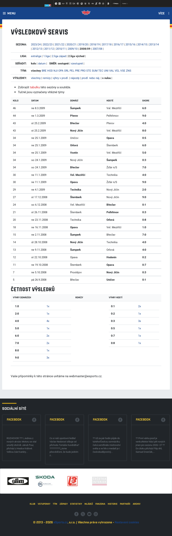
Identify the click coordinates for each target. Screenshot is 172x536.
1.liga (46, 56)
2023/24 (36, 44)
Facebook (14, 449)
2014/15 (142, 44)
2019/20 (83, 44)
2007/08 (97, 48)
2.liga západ (59, 56)
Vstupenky (44, 520)
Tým (55, 520)
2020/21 (71, 44)
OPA (60, 70)
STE (88, 70)
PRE (77, 70)
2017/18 (107, 44)
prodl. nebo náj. (91, 78)
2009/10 (72, 48)
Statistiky (76, 520)
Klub (32, 520)
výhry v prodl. (60, 78)
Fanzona (100, 520)
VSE (122, 70)
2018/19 (95, 44)
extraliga (36, 56)
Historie (112, 520)
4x (48, 321)
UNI (106, 70)
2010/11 (61, 48)
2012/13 (37, 48)
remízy (47, 78)
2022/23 (47, 44)
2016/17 (118, 44)
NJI (56, 70)
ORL (66, 70)
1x (48, 306)
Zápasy (64, 520)
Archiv (136, 520)
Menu (11, 13)
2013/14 (154, 44)
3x (48, 357)
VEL (117, 70)
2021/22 (59, 44)
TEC (100, 70)
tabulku (35, 87)
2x (48, 335)
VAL (111, 70)
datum (42, 63)
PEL (72, 70)
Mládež (88, 520)
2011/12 (49, 48)
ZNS (128, 70)
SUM (95, 70)
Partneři (125, 520)
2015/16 (130, 44)
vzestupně (77, 63)
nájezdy (75, 78)
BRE (44, 70)
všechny (36, 78)
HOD (50, 70)
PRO (83, 70)
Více (161, 13)
